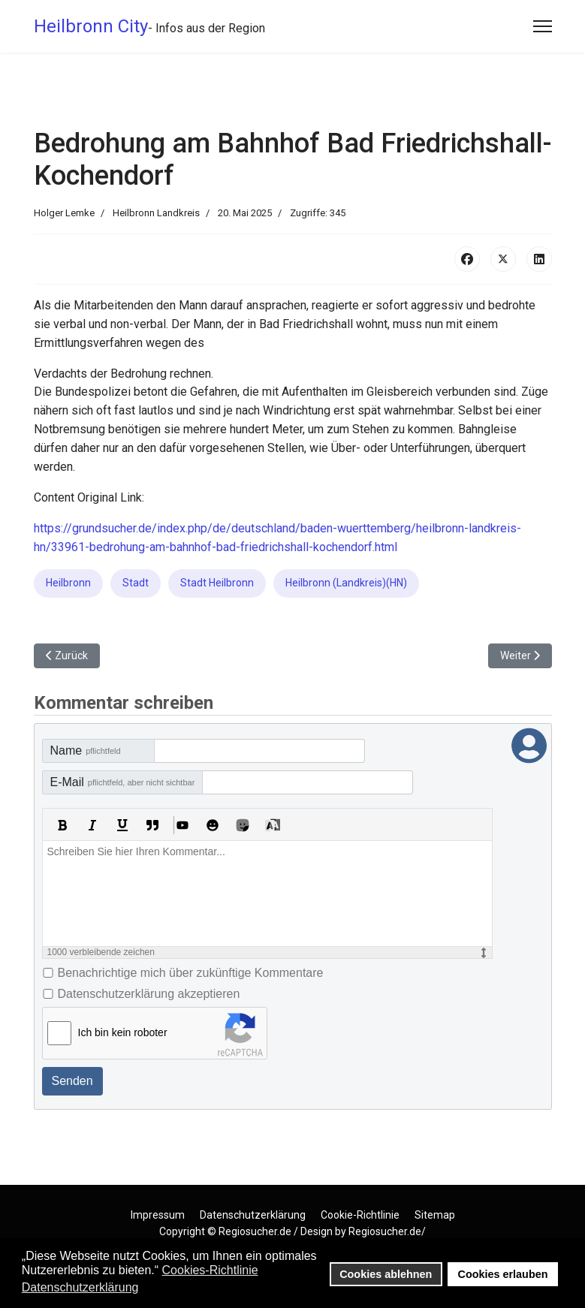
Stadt (135, 583)
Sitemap (435, 1215)
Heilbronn (68, 583)
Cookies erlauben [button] (503, 1274)
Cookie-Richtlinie (360, 1215)
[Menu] (542, 26)
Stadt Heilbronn (217, 583)
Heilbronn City (91, 26)
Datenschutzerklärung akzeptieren (149, 993)
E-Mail (122, 782)
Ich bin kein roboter (122, 1032)
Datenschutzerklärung (253, 1215)
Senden (72, 1080)
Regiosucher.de (255, 1231)
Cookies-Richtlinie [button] (210, 1270)
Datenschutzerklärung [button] (80, 1287)
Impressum (158, 1215)
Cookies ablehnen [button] (385, 1274)
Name (85, 750)
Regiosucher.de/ (387, 1231)
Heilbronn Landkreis (156, 213)
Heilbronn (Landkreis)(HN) (346, 583)
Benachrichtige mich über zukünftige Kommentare (191, 972)
